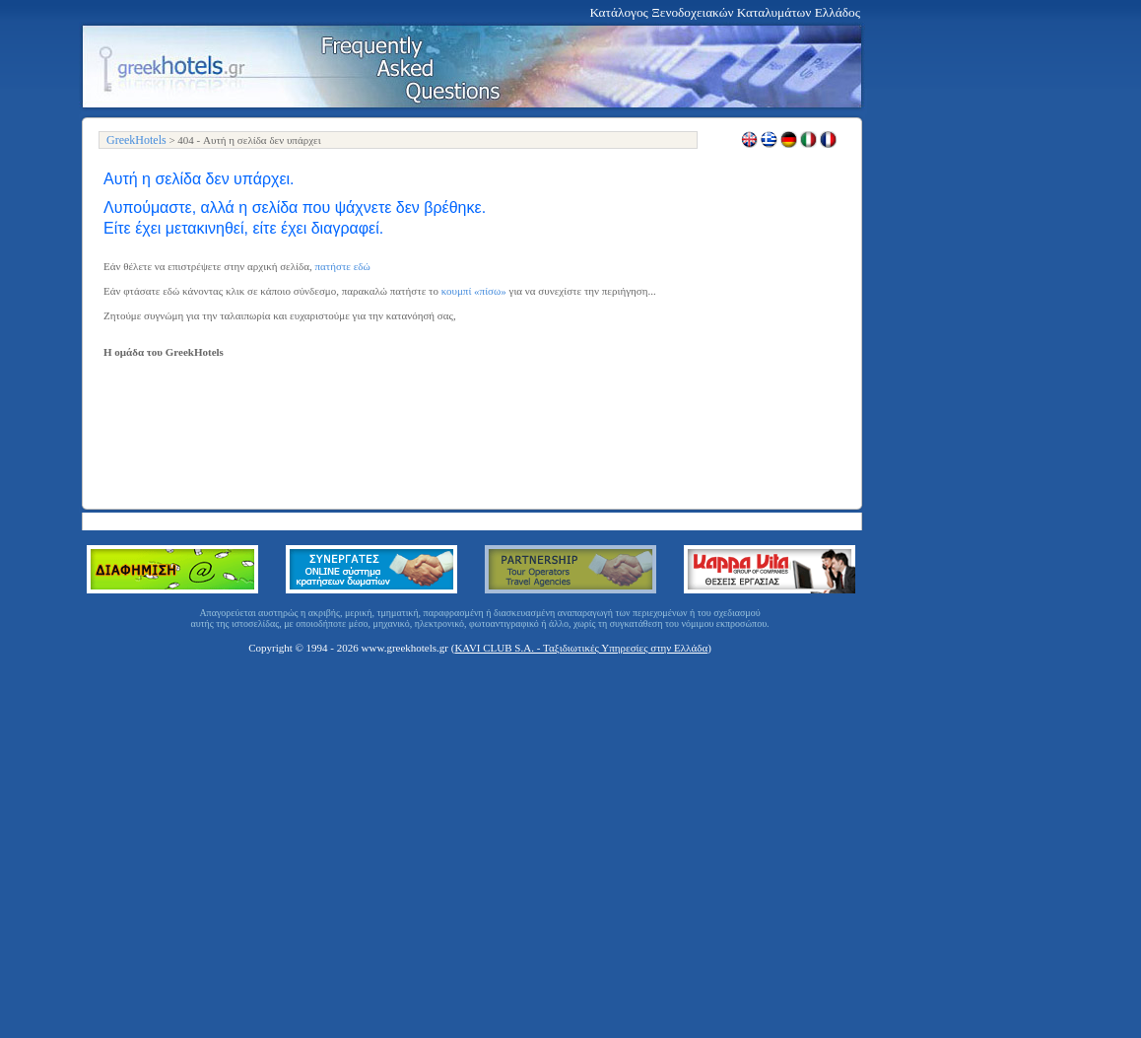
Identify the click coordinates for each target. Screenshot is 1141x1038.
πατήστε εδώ (341, 266)
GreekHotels (136, 140)
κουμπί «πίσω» (473, 291)
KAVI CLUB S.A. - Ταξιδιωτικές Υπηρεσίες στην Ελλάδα (580, 648)
